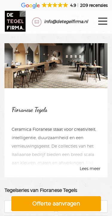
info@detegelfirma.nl (66, 21)
